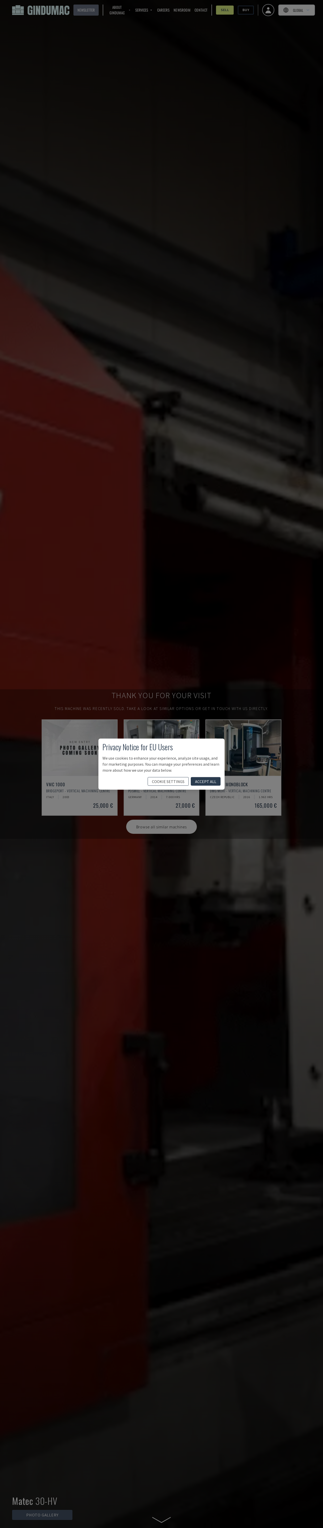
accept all (205, 781)
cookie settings (168, 781)
